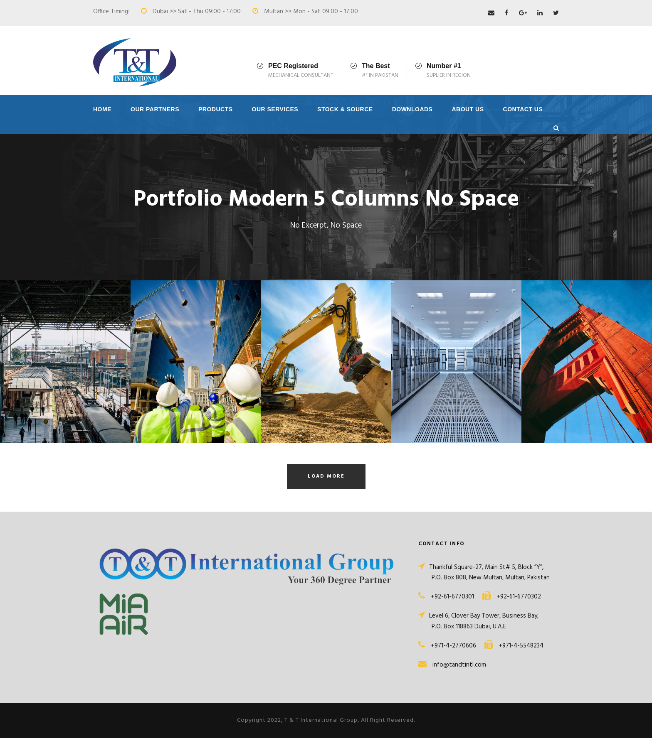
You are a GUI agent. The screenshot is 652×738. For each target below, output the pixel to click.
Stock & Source (345, 109)
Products (215, 109)
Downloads (412, 109)
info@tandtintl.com (459, 665)
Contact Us (523, 109)
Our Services (275, 109)
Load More (326, 476)
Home (102, 109)
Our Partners (155, 109)
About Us (468, 109)
